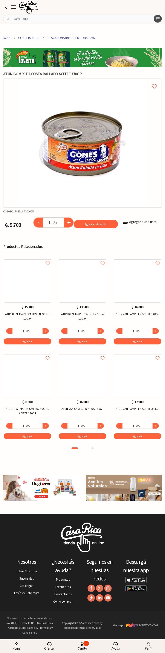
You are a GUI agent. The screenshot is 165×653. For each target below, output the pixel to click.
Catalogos (26, 586)
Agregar (27, 341)
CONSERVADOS (28, 38)
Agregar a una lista (140, 222)
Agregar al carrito (95, 224)
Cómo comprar (63, 601)
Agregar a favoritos (27, 258)
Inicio (6, 38)
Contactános (63, 594)
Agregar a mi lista (82, 81)
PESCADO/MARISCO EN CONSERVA (71, 38)
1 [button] (74, 448)
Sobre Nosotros (26, 571)
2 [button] (92, 448)
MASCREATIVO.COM (142, 625)
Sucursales (26, 578)
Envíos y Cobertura (26, 593)
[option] (82, 143)
